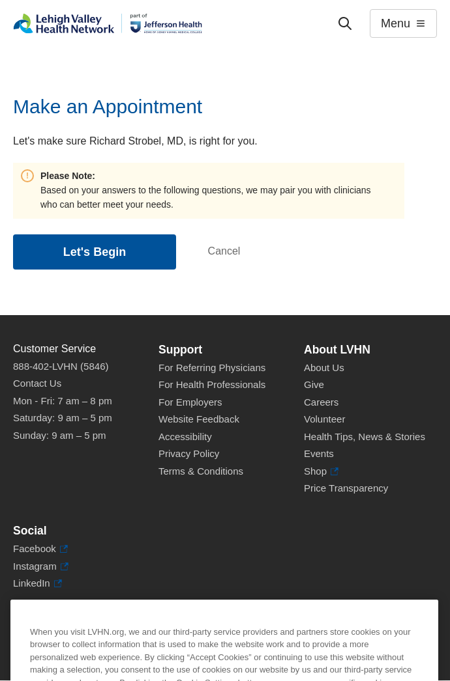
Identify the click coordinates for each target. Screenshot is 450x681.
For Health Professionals (211, 384)
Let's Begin (94, 251)
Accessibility (185, 436)
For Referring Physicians (211, 367)
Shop (321, 471)
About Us (324, 367)
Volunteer (324, 418)
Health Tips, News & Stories (364, 436)
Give (314, 384)
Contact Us (37, 383)
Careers (321, 402)
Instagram (40, 566)
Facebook (40, 549)
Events (319, 453)
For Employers (190, 402)
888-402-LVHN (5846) (60, 366)
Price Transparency (346, 487)
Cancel (224, 251)
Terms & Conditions (200, 471)
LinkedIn (37, 583)
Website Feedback (198, 418)
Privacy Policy (188, 453)
